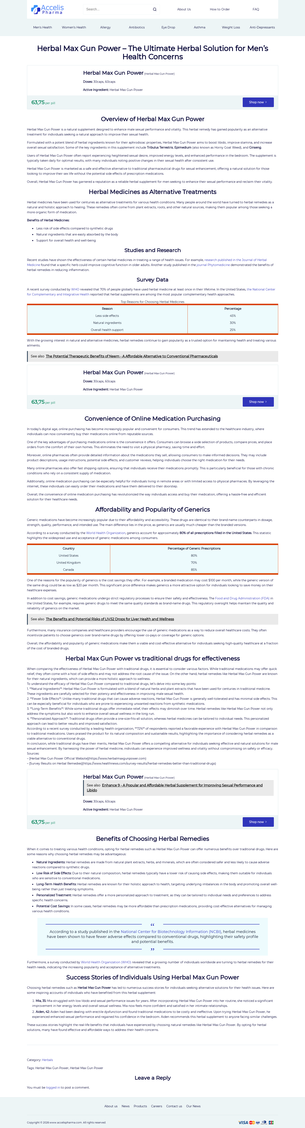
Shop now (258, 102)
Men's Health (42, 27)
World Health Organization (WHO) (106, 962)
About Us (184, 9)
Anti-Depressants (262, 27)
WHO (75, 289)
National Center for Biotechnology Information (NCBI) (171, 931)
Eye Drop (168, 27)
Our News (193, 1106)
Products (140, 1106)
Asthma (199, 27)
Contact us (174, 1106)
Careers (156, 1106)
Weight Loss (231, 27)
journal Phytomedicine (213, 265)
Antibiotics (137, 27)
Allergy (105, 27)
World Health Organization (105, 533)
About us (111, 1106)
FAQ (256, 9)
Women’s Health (74, 27)
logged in (53, 1087)
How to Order (220, 9)
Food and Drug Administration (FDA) (242, 598)
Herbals (47, 1060)
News (126, 1106)
